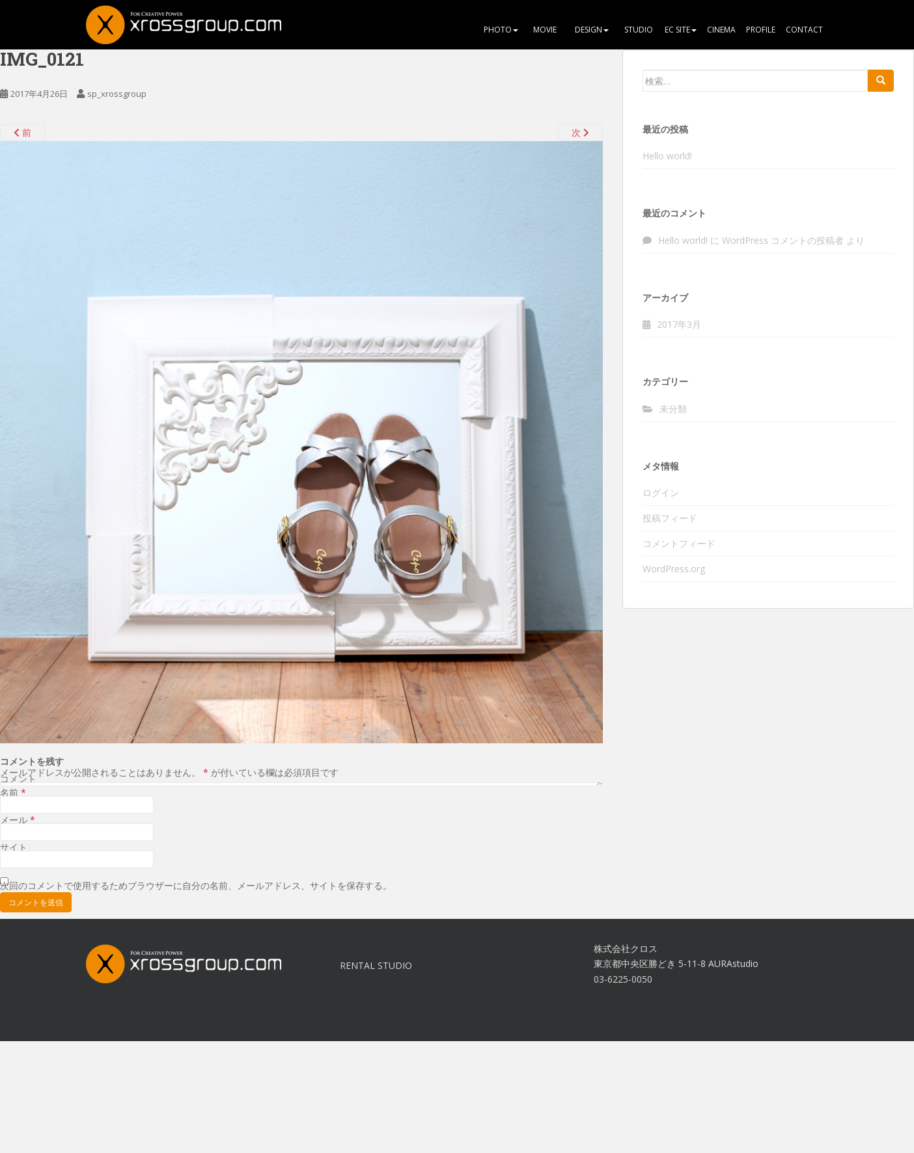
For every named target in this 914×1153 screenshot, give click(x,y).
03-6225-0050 (623, 979)
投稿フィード (670, 518)
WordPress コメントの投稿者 (783, 240)
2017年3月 (679, 324)
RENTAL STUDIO (376, 965)
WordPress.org (674, 569)
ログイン (661, 492)
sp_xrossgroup (116, 93)
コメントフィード (679, 543)
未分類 (673, 409)
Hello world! (667, 156)
